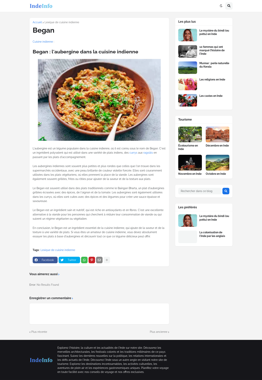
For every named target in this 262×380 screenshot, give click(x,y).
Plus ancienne (158, 331)
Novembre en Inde (189, 173)
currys (133, 152)
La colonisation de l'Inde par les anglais (212, 234)
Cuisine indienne (43, 41)
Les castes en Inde (210, 95)
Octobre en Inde (216, 173)
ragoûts (148, 152)
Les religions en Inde (212, 79)
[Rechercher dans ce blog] (199, 191)
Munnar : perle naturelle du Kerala (214, 65)
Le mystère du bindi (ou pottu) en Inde (214, 32)
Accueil (37, 22)
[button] (221, 6)
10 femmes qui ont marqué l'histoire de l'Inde (212, 50)
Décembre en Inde (217, 145)
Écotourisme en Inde (188, 147)
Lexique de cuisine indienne (62, 22)
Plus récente (39, 331)
